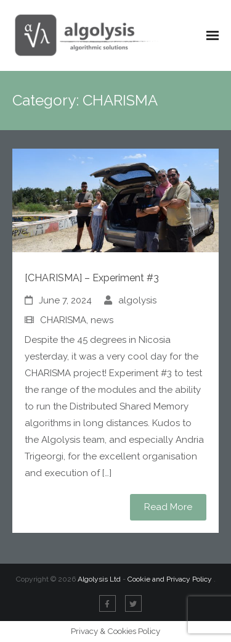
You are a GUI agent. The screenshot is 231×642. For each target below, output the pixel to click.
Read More (168, 506)
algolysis (137, 300)
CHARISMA (63, 320)
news (102, 320)
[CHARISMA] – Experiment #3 (92, 278)
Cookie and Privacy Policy (171, 579)
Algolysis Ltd (99, 579)
